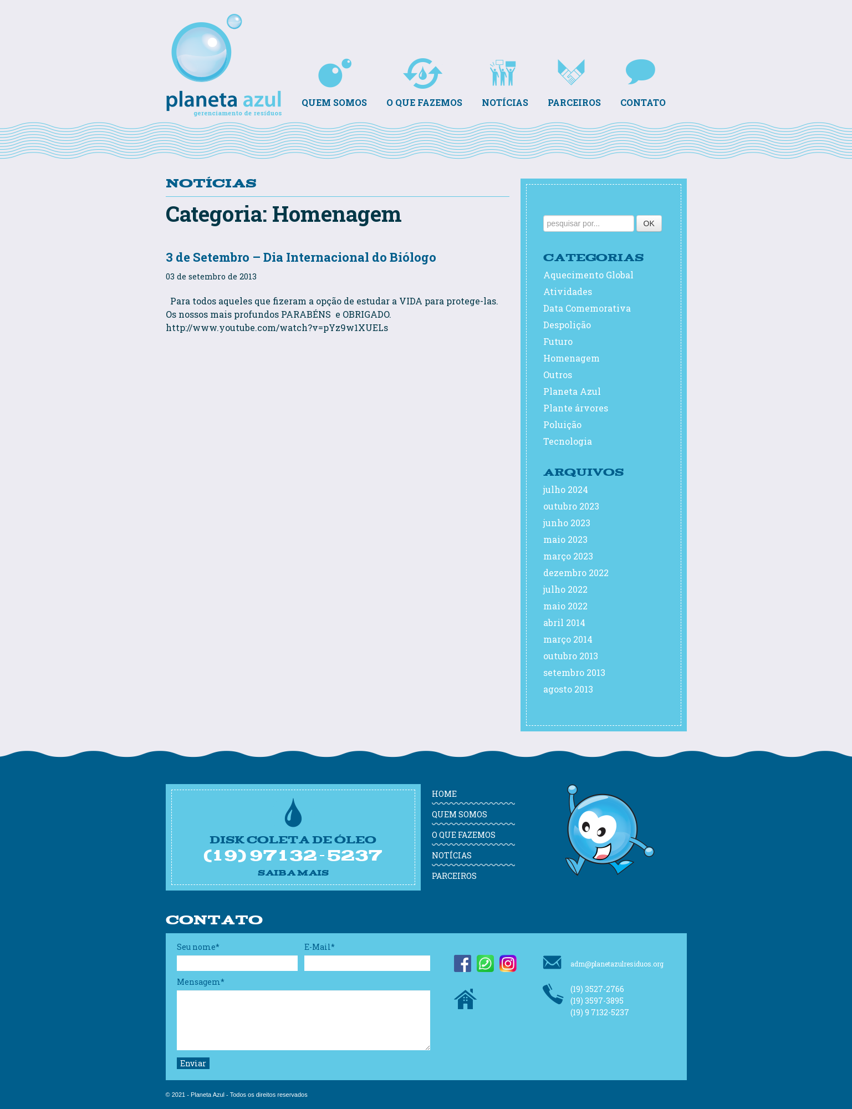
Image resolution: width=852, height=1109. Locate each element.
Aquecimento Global (588, 275)
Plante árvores (575, 408)
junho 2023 (566, 522)
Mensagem (201, 981)
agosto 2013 (568, 689)
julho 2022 (565, 589)
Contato (643, 83)
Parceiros (574, 83)
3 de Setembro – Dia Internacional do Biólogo (301, 257)
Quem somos (334, 83)
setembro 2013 (574, 672)
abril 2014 (564, 622)
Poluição (562, 424)
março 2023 (568, 556)
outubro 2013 (570, 656)
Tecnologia (567, 441)
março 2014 (568, 639)
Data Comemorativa (587, 308)
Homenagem (571, 358)
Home (444, 793)
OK (649, 223)
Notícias (505, 83)
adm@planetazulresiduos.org (603, 962)
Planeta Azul (226, 44)
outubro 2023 (571, 506)
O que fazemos (424, 83)
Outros (557, 374)
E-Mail (319, 947)
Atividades (567, 291)
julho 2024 (565, 489)
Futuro (558, 341)
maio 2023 (565, 539)
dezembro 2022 (576, 572)
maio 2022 (565, 606)
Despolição (567, 324)
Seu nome (198, 947)
